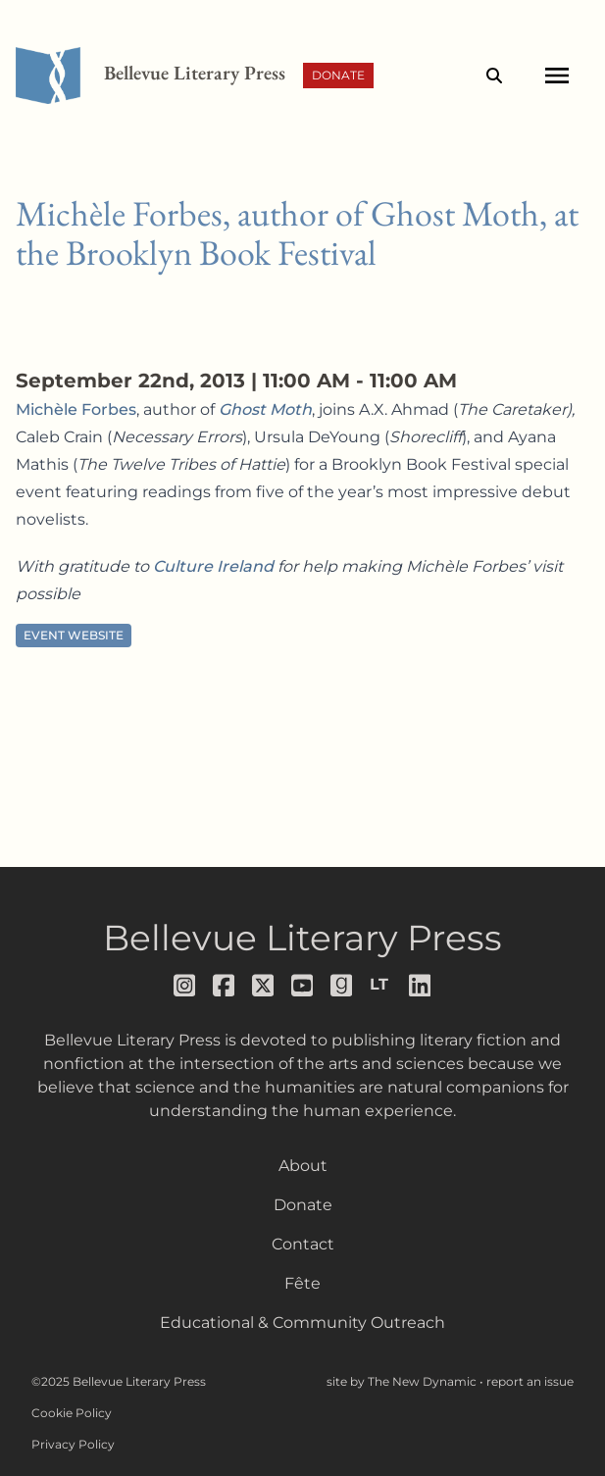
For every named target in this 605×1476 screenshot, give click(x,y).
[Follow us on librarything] (381, 984)
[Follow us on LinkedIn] (420, 985)
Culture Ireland (213, 566)
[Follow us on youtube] (303, 985)
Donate (338, 75)
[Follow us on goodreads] (342, 985)
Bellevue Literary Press (302, 937)
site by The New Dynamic (403, 1381)
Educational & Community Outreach (302, 1322)
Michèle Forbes (76, 409)
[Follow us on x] (264, 985)
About (303, 1165)
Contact (303, 1244)
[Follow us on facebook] (224, 985)
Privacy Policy (73, 1444)
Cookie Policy (71, 1412)
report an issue (530, 1381)
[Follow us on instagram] (185, 985)
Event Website (74, 635)
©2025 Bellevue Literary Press (118, 1381)
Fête (302, 1283)
